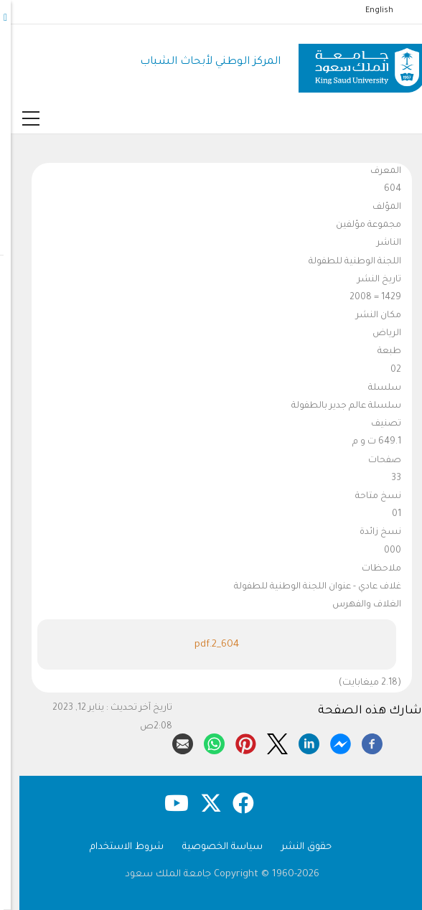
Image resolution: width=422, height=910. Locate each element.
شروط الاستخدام (116, 847)
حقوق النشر (296, 847)
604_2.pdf (206, 644)
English (369, 10)
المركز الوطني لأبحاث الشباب (199, 62)
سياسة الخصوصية (212, 847)
